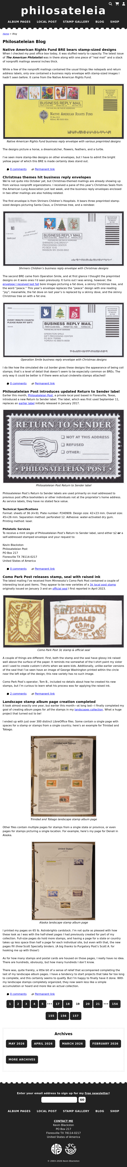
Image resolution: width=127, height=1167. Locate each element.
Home (6, 34)
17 (58, 1004)
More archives (22, 1059)
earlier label (27, 403)
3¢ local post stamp (103, 584)
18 (68, 1004)
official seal (59, 588)
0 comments (18, 169)
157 (76, 1015)
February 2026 (105, 1043)
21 (98, 1004)
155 (51, 1015)
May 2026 (16, 1043)
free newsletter (97, 1093)
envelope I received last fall (21, 284)
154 (115, 1004)
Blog (99, 21)
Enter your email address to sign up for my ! (63, 1093)
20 (88, 1004)
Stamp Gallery (76, 21)
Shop (114, 21)
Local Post (47, 21)
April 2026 (43, 1043)
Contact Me (63, 1121)
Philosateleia (63, 10)
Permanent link (45, 169)
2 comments (18, 693)
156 (63, 1015)
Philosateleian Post (40, 395)
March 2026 (72, 1043)
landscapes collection (89, 709)
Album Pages (19, 21)
